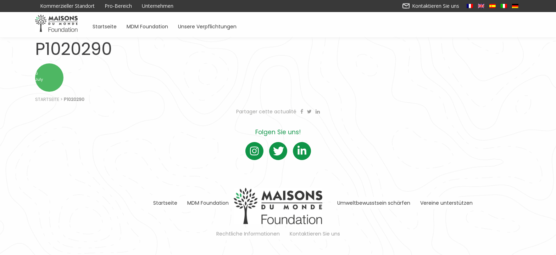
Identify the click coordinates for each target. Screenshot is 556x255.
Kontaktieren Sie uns (431, 6)
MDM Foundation (147, 26)
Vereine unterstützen (446, 202)
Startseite (104, 26)
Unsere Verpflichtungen (207, 26)
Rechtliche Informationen (248, 233)
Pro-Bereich (118, 6)
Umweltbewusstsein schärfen (373, 202)
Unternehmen (157, 6)
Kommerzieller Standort (67, 6)
